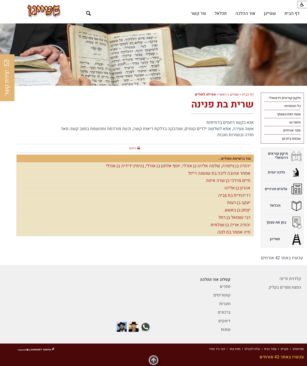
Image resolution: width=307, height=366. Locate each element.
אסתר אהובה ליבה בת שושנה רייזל (219, 173)
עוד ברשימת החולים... (234, 158)
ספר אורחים (292, 130)
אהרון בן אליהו (237, 188)
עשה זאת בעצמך (289, 114)
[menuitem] (292, 13)
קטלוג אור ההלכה (215, 279)
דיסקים (224, 321)
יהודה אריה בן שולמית (230, 225)
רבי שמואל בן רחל (234, 217)
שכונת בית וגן (291, 138)
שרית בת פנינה (222, 104)
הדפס (132, 148)
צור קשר (198, 13)
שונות (225, 329)
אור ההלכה (245, 13)
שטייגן (270, 13)
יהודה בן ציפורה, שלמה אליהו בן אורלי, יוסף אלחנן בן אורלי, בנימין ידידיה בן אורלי (178, 166)
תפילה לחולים (205, 94)
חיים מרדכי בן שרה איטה (228, 180)
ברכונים (224, 312)
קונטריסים (221, 295)
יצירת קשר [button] (7, 78)
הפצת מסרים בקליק (285, 287)
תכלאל (221, 13)
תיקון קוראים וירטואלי (285, 98)
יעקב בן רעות (238, 203)
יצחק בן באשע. (237, 210)
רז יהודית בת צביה (234, 195)
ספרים (225, 286)
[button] (88, 13)
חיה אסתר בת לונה (233, 232)
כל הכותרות (292, 106)
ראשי (223, 94)
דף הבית (292, 13)
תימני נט (295, 122)
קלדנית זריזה (290, 279)
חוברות (224, 304)
